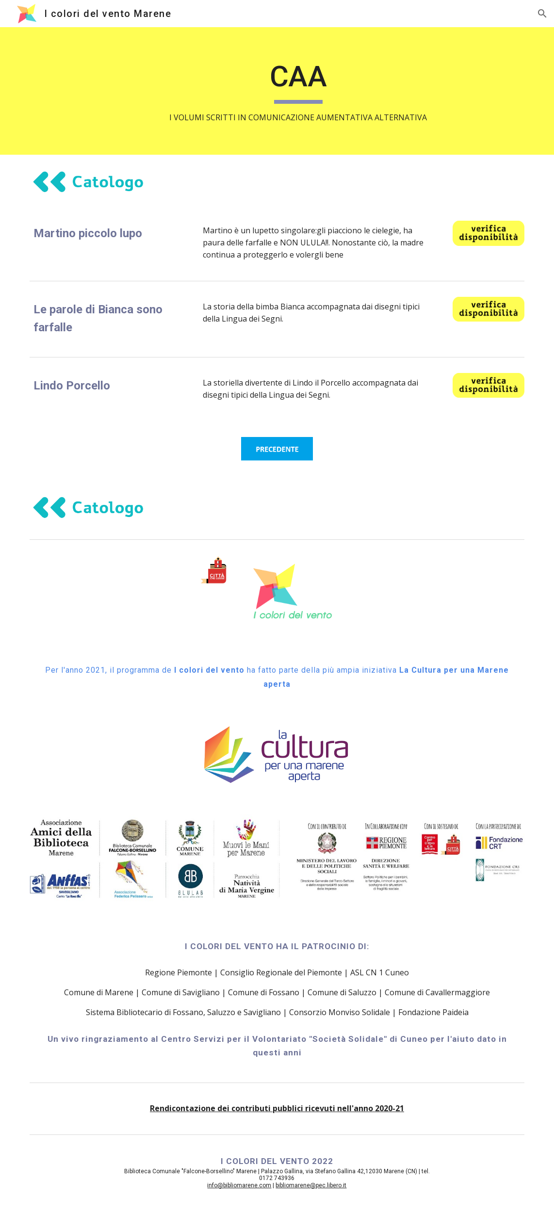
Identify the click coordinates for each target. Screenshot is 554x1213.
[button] (542, 13)
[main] (298, 91)
